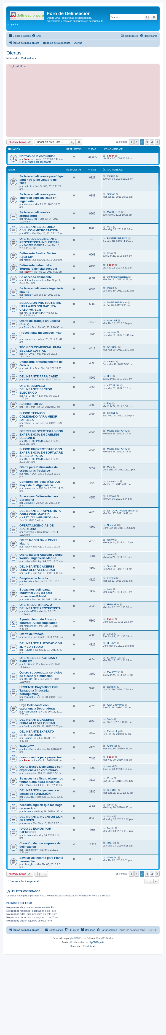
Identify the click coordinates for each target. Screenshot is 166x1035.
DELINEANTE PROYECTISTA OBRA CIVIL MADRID (40, 512)
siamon (28, 204)
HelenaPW (30, 611)
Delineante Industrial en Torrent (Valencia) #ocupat (38, 266)
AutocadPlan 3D (31, 403)
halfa (26, 599)
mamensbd (30, 488)
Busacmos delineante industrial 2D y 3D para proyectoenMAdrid (35, 593)
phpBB (73, 938)
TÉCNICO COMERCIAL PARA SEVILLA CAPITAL (40, 349)
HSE (26, 379)
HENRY (28, 649)
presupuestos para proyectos (40, 757)
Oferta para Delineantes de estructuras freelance (38, 468)
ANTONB (29, 353)
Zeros (27, 637)
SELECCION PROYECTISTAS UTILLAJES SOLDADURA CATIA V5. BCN (40, 306)
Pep (26, 406)
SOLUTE (29, 796)
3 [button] (147, 142)
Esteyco (28, 502)
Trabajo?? (26, 746)
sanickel (28, 697)
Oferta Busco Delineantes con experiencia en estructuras (40, 768)
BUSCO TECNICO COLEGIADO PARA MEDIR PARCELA (38, 416)
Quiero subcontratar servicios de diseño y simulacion (40, 674)
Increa (27, 294)
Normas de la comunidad (37, 156)
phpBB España (96, 942)
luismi (27, 823)
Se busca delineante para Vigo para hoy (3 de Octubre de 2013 (41, 180)
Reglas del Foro (18, 66)
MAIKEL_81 (30, 218)
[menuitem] (36, 36)
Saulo (27, 573)
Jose (26, 327)
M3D (26, 233)
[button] (131, 142)
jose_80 (111, 842)
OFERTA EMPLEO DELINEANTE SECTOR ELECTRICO (35, 389)
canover (28, 339)
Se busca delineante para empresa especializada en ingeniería (37, 198)
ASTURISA (30, 395)
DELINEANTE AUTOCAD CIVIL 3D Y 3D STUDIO (41, 645)
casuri (27, 773)
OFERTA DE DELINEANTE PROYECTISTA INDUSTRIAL (39, 240)
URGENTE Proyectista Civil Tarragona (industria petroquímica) (39, 690)
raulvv (27, 546)
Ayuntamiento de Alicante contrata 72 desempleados (38, 621)
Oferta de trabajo (31, 634)
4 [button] (152, 142)
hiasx (27, 259)
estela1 (28, 423)
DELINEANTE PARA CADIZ (38, 376)
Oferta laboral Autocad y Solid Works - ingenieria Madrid (41, 556)
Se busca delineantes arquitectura (34, 214)
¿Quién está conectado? (23, 891)
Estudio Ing (30, 738)
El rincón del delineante (38, 161)
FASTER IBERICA (34, 245)
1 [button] (136, 142)
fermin (27, 811)
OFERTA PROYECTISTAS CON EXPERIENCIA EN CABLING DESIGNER (41, 434)
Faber (27, 159)
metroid (28, 186)
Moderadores (28, 58)
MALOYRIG (30, 679)
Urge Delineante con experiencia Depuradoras (37, 706)
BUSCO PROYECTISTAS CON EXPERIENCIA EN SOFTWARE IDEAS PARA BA (41, 452)
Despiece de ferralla (33, 578)
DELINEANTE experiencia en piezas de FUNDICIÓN (40, 792)
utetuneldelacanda (34, 280)
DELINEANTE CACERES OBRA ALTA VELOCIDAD (37, 568)
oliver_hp (29, 864)
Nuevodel (29, 532)
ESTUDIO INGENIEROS (37, 517)
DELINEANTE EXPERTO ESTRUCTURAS (36, 733)
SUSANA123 (31, 664)
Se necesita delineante (35, 277)
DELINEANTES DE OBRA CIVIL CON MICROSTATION (38, 228)
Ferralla (28, 581)
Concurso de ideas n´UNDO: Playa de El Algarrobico (39, 483)
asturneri (112, 320)
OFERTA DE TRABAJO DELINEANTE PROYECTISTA (40, 606)
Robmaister (30, 849)
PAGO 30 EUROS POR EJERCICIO (35, 830)
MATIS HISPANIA (33, 312)
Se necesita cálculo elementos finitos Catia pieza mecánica (41, 780)
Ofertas (13, 52)
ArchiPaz (29, 749)
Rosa (27, 785)
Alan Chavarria (32, 711)
